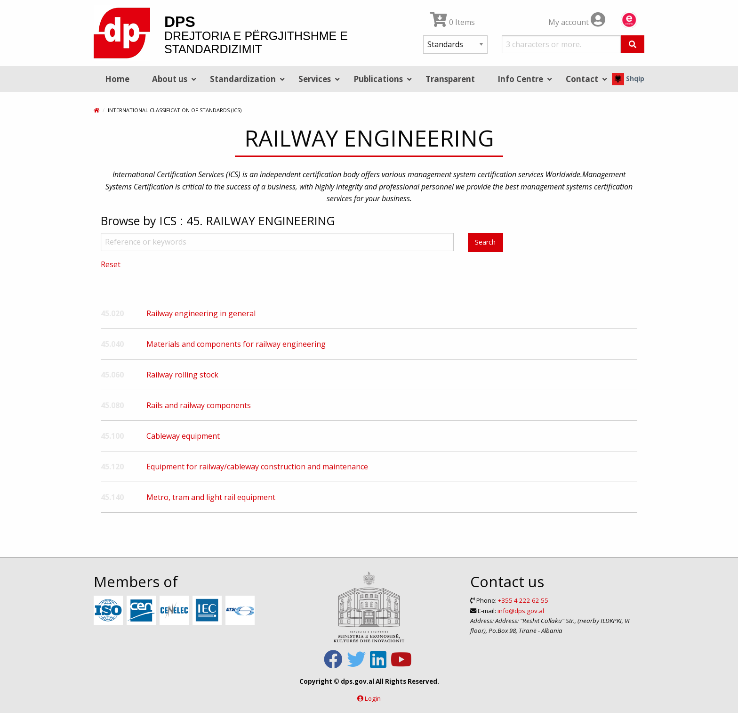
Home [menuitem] (117, 79)
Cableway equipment (183, 436)
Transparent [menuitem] (450, 79)
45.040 (112, 344)
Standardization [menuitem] (243, 79)
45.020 (112, 313)
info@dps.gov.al (520, 610)
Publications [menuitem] (378, 79)
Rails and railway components (198, 405)
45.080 (112, 405)
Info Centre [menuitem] (520, 79)
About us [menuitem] (169, 79)
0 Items (452, 22)
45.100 (112, 436)
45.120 (112, 466)
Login (373, 698)
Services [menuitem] (314, 79)
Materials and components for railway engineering (236, 344)
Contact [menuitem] (582, 79)
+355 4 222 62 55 (523, 600)
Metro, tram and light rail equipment (210, 497)
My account (576, 22)
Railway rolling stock (182, 374)
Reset (110, 264)
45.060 (112, 374)
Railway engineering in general (201, 313)
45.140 (112, 497)
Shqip (628, 78)
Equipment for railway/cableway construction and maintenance (257, 466)
